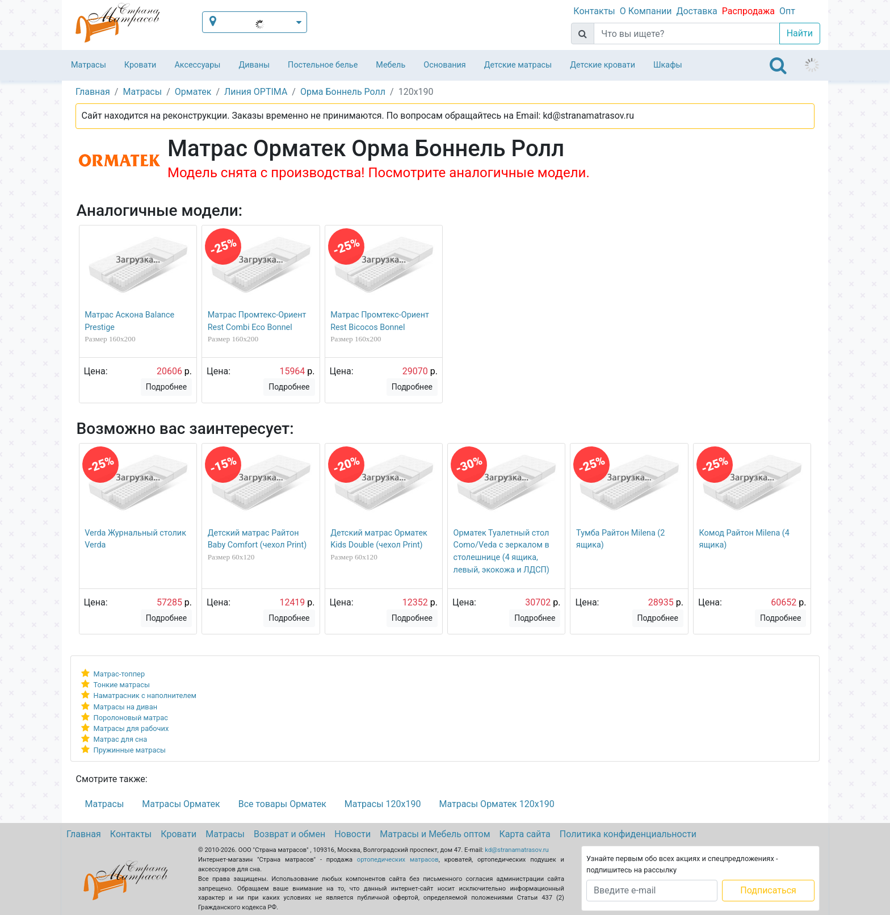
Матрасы (88, 65)
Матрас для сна (121, 739)
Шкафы (667, 65)
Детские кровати (602, 65)
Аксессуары (197, 65)
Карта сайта (525, 834)
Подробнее (166, 386)
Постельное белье (323, 65)
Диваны (254, 65)
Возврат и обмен (289, 834)
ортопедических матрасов (398, 859)
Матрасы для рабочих (131, 728)
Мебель (390, 65)
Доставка (696, 11)
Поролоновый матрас (131, 717)
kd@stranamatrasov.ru (516, 850)
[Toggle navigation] (778, 65)
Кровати (140, 65)
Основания (444, 65)
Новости (352, 834)
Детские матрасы (518, 65)
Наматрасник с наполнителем (145, 695)
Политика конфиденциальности (628, 834)
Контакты (594, 11)
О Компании (646, 11)
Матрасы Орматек (181, 804)
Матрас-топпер (119, 674)
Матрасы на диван (125, 707)
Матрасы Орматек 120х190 (496, 804)
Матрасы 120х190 (383, 804)
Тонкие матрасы (122, 684)
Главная (83, 834)
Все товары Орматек (282, 804)
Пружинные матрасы (130, 750)
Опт (787, 11)
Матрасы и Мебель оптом (435, 834)
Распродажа (748, 11)
